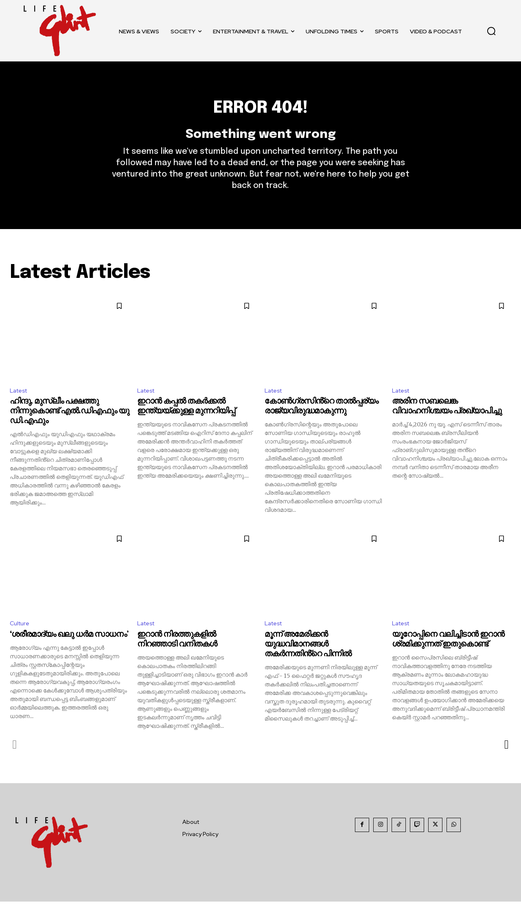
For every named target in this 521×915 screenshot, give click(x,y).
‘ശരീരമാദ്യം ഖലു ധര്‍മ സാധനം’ (69, 648)
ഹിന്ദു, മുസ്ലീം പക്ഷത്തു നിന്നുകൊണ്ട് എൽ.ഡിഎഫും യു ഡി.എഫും (69, 424)
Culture (21, 636)
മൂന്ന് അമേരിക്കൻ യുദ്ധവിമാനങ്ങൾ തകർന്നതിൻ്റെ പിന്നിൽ (308, 658)
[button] (491, 31)
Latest (20, 402)
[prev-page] (15, 758)
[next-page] (506, 758)
